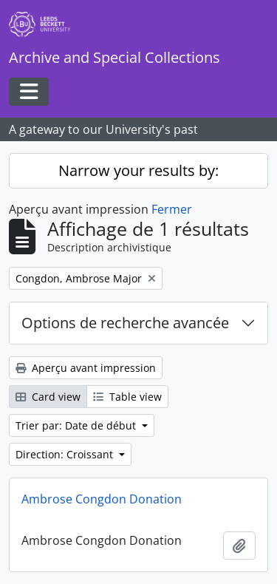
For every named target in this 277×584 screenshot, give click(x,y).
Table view (127, 397)
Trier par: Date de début (77, 425)
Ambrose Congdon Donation (101, 499)
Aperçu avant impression (86, 368)
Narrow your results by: (138, 170)
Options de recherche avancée (125, 323)
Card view (48, 397)
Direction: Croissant (66, 454)
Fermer (171, 209)
